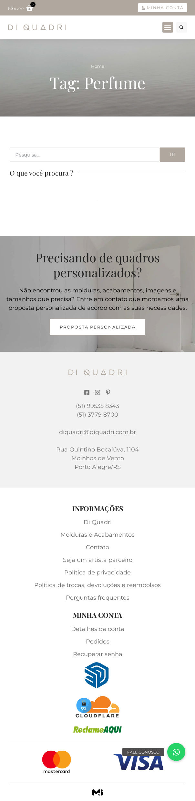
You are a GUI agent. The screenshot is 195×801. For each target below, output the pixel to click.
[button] (167, 27)
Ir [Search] (172, 154)
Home (97, 66)
